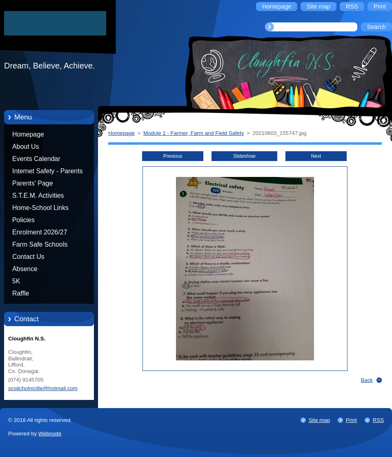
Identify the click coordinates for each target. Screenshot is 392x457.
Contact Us (28, 256)
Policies (23, 219)
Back (367, 380)
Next (316, 156)
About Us (25, 146)
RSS (378, 420)
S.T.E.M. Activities (38, 195)
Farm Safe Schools (39, 244)
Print (351, 420)
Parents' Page (32, 183)
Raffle (20, 293)
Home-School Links (40, 207)
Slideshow (244, 156)
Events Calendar (36, 158)
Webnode (50, 434)
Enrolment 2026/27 (39, 232)
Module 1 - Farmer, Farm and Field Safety (193, 133)
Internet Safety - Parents (47, 171)
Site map (319, 420)
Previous (172, 156)
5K (16, 281)
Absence (25, 268)
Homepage (28, 134)
